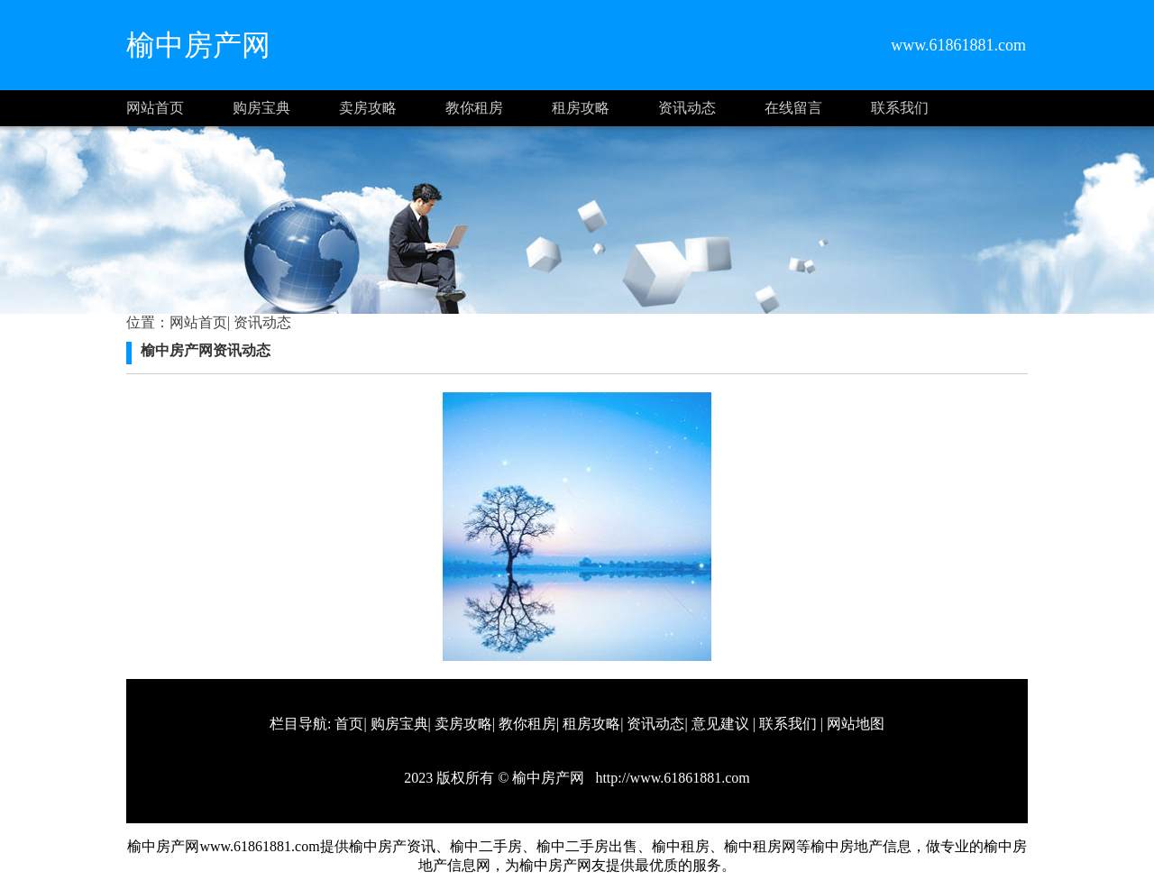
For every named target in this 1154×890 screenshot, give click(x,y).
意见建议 (720, 723)
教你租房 (474, 107)
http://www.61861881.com (670, 777)
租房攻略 (580, 107)
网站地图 (855, 723)
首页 (348, 723)
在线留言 (793, 107)
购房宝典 (261, 107)
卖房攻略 (368, 107)
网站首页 (155, 107)
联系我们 (900, 107)
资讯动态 (687, 107)
